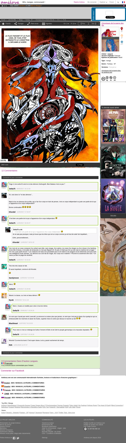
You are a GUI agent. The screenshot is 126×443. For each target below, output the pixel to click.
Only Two (46, 407)
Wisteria (17, 407)
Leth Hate (72, 407)
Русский (5, 397)
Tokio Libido (73, 405)
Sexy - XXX (54, 413)
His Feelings (82, 405)
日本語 (5, 394)
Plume (78, 407)
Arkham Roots (92, 405)
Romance (46, 413)
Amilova (4, 405)
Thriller (61, 413)
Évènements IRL (47, 425)
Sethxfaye (4, 407)
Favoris (8, 23)
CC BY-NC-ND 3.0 (92, 429)
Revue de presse (5, 425)
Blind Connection (117, 405)
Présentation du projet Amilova (10, 423)
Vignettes (49, 23)
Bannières (3, 428)
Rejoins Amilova (79, 2)
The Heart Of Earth (104, 405)
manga (21, 20)
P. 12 (64, 20)
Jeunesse (38, 413)
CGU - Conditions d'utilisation (51, 433)
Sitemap (44, 438)
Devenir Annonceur (6, 430)
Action (3, 413)
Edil (66, 407)
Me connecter (92, 2)
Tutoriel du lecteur (48, 423)
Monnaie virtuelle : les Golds (51, 432)
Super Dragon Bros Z (38, 405)
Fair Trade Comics (90, 426)
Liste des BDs (12, 20)
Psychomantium (51, 405)
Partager (21, 23)
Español (5, 386)
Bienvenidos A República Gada (31, 407)
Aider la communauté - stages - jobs (54, 428)
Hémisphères (12, 405)
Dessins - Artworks (12, 413)
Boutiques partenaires (49, 426)
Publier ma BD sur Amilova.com (94, 423)
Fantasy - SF (29, 20)
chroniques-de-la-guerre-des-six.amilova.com (111, 71)
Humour (31, 413)
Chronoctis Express (23, 405)
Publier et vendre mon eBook (93, 425)
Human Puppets (63, 405)
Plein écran (34, 23)
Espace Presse (5, 426)
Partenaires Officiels (6, 432)
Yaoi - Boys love (69, 413)
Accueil (3, 20)
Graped (11, 407)
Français (7, 363)
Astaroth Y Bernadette (57, 407)
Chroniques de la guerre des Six (45, 20)
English (5, 383)
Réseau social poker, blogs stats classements (15, 433)
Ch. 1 (58, 20)
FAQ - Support (47, 430)
